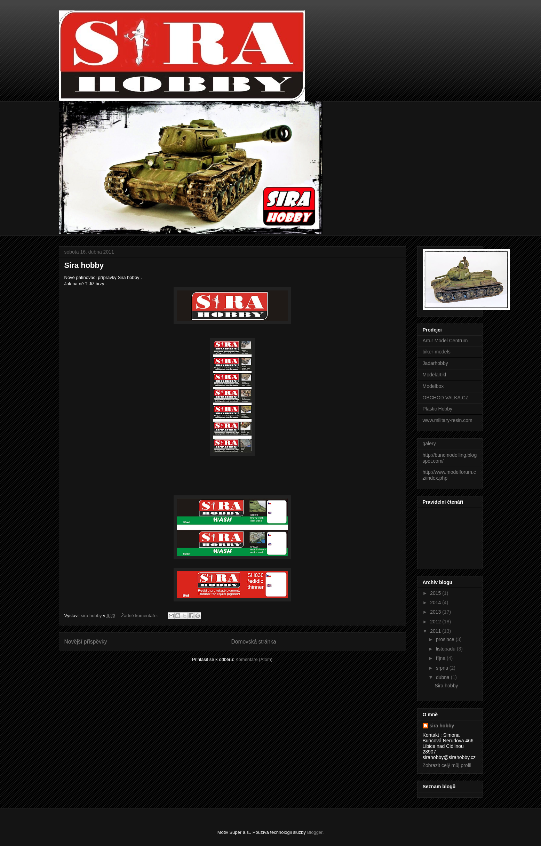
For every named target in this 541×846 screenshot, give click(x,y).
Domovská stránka (253, 642)
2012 (436, 621)
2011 (436, 631)
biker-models (437, 351)
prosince (446, 639)
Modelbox (433, 386)
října (441, 658)
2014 (436, 602)
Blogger (315, 832)
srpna (442, 668)
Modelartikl (434, 374)
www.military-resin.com (447, 420)
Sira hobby (84, 265)
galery (429, 443)
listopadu (446, 649)
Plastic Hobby (438, 409)
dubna (443, 677)
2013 (436, 612)
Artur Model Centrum (445, 340)
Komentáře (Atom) (254, 659)
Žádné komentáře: (140, 615)
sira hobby (442, 725)
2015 (436, 593)
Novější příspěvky (85, 642)
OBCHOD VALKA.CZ (446, 397)
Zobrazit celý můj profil (447, 765)
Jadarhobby (435, 363)
